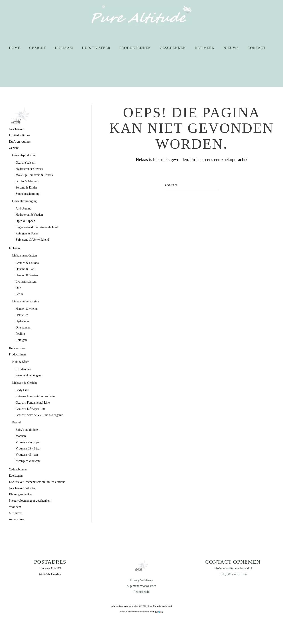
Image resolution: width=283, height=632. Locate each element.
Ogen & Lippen (25, 221)
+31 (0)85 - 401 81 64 (232, 574)
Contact (257, 48)
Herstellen (22, 315)
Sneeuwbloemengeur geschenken (29, 500)
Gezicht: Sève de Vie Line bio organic (39, 415)
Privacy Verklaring (141, 580)
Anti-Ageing (23, 208)
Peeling (20, 333)
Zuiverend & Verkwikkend (32, 239)
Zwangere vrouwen (28, 461)
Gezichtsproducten (24, 155)
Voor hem (15, 507)
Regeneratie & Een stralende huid (37, 227)
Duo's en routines (20, 141)
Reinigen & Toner (27, 233)
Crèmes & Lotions (27, 263)
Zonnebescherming (27, 193)
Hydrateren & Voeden (29, 214)
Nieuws (231, 48)
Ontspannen (23, 327)
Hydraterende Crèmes (29, 168)
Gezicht (37, 48)
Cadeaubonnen (18, 469)
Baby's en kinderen (27, 429)
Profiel (16, 422)
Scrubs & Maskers (27, 181)
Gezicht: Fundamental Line (33, 402)
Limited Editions (19, 135)
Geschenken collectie (22, 488)
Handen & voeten (27, 308)
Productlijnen (135, 48)
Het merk (204, 48)
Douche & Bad (25, 269)
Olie (18, 287)
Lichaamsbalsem (26, 281)
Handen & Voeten (27, 275)
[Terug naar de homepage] (141, 15)
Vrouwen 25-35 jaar (28, 442)
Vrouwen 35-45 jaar (28, 448)
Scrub (19, 294)
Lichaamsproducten (24, 255)
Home (14, 48)
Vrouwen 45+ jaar (27, 454)
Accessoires (16, 519)
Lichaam (64, 48)
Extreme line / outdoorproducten (36, 396)
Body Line (22, 390)
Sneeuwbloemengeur (29, 375)
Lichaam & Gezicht (24, 382)
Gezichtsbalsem (25, 162)
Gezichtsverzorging (24, 201)
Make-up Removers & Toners (34, 175)
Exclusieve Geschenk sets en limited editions (37, 482)
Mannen (21, 436)
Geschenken (173, 48)
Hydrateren (23, 321)
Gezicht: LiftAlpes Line (30, 408)
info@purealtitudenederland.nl (233, 568)
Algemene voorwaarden (141, 586)
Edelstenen (15, 475)
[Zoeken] (191, 185)
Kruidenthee (23, 369)
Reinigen (21, 340)
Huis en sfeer (96, 48)
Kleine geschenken (21, 494)
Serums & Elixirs (26, 187)
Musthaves (15, 513)
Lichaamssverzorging (25, 301)
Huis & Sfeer (20, 361)
